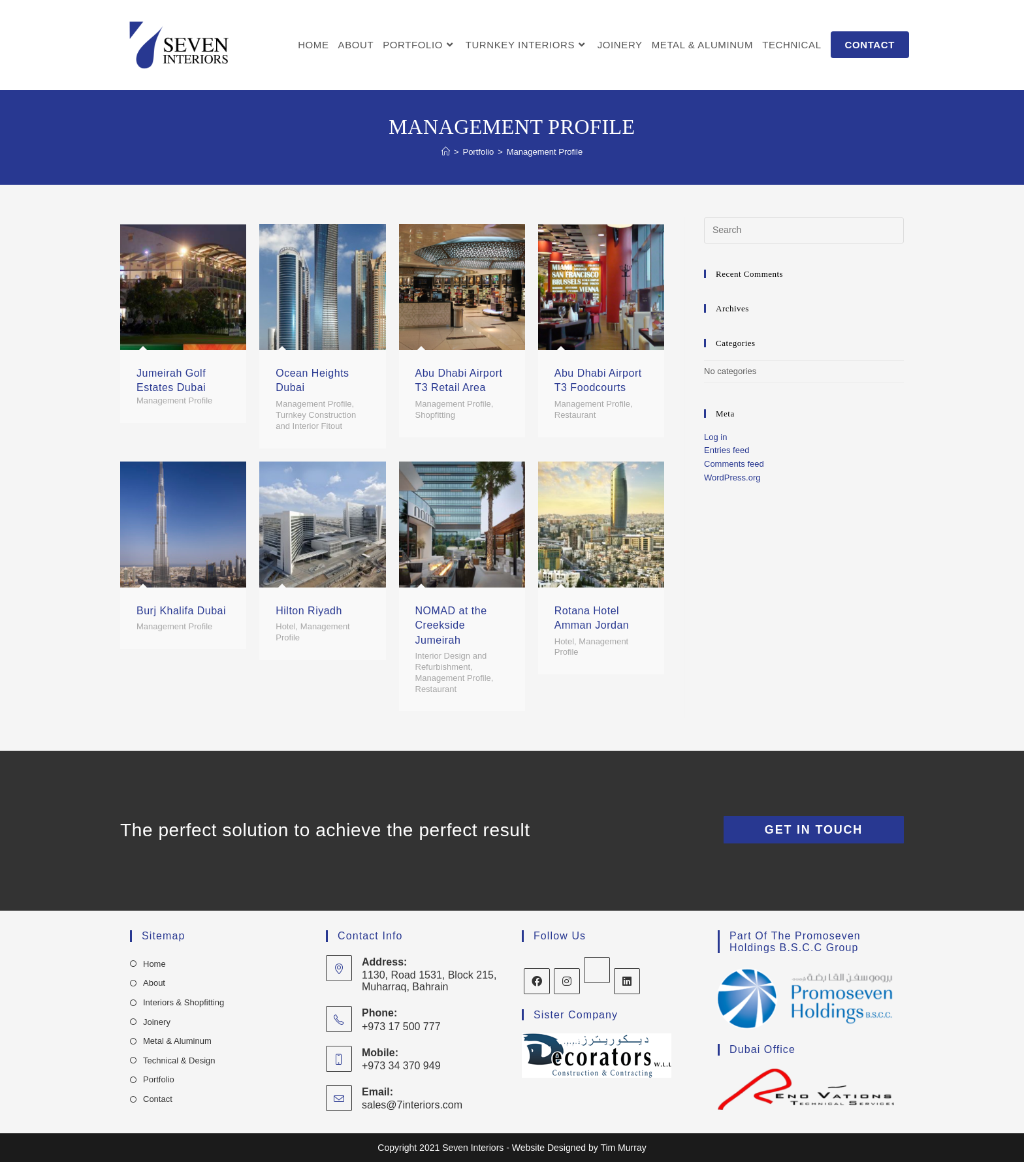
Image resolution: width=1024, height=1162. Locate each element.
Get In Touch (814, 829)
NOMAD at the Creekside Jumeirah (451, 625)
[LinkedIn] (627, 981)
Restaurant (575, 415)
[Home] (445, 152)
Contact (157, 1099)
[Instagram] (567, 981)
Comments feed (734, 464)
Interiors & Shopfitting (183, 1002)
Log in (715, 437)
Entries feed (726, 450)
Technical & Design (179, 1060)
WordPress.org (732, 477)
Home (154, 964)
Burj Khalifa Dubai (181, 610)
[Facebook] (537, 981)
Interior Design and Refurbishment (451, 661)
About (154, 983)
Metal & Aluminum (177, 1041)
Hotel (285, 626)
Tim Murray (623, 1147)
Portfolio (158, 1079)
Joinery (156, 1022)
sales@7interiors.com (412, 1104)
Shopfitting (435, 415)
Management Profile (174, 400)
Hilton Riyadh (309, 610)
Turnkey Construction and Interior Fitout (316, 420)
